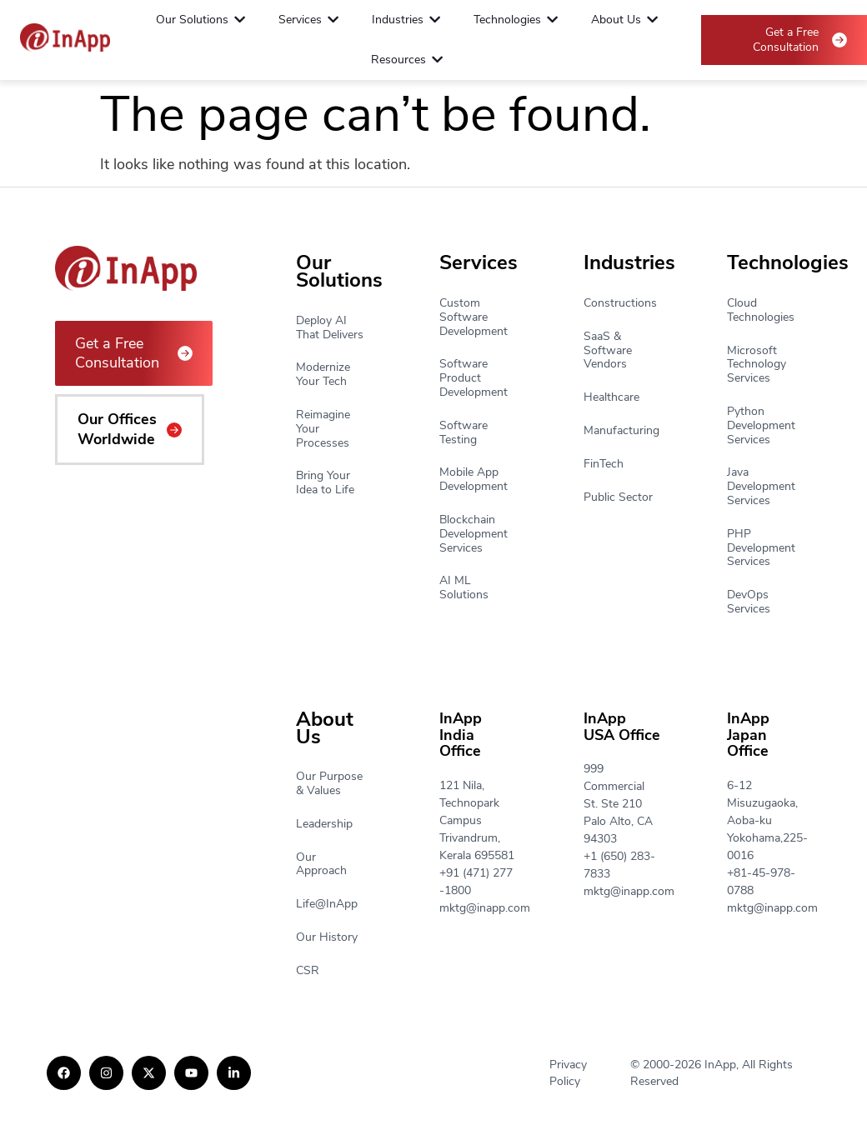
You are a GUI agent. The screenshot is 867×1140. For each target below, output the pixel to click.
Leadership (324, 825)
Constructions (620, 304)
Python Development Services (761, 426)
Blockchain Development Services (473, 534)
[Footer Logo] (65, 37)
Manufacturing (621, 431)
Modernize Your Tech (323, 375)
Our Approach (321, 865)
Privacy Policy (568, 1073)
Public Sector (618, 498)
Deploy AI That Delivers (329, 328)
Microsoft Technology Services (756, 365)
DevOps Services (748, 602)
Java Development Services (761, 487)
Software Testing (463, 433)
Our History (327, 938)
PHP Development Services (761, 548)
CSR (307, 971)
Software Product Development (473, 378)
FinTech (604, 465)
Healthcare (611, 398)
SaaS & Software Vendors (608, 351)
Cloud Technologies (760, 311)
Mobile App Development (473, 480)
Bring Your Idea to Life (325, 483)
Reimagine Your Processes (323, 429)
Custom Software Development (473, 317)
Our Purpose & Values (329, 784)
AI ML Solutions (464, 588)
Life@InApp (327, 905)
